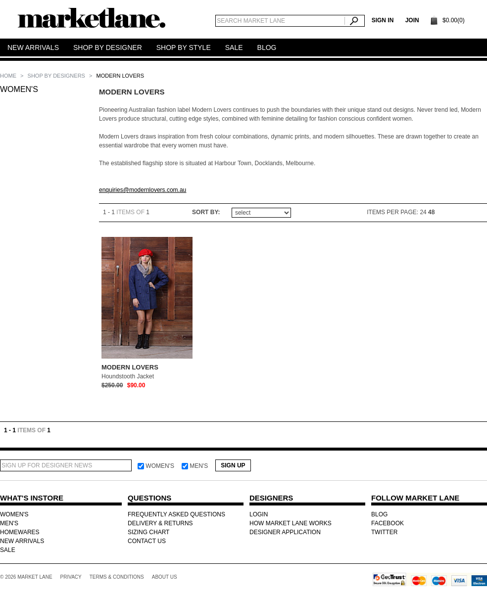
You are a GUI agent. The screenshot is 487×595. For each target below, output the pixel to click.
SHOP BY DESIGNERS (57, 76)
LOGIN (258, 514)
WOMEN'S (19, 89)
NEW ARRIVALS (22, 541)
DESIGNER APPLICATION (285, 532)
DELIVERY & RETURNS (160, 523)
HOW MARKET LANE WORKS (290, 523)
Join (412, 20)
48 (431, 212)
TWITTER (384, 532)
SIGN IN (383, 20)
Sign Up (233, 465)
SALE (7, 550)
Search (354, 21)
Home (9, 76)
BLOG (379, 514)
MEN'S (9, 523)
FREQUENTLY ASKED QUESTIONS (176, 514)
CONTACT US (147, 541)
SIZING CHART (148, 532)
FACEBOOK (387, 523)
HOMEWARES (20, 532)
